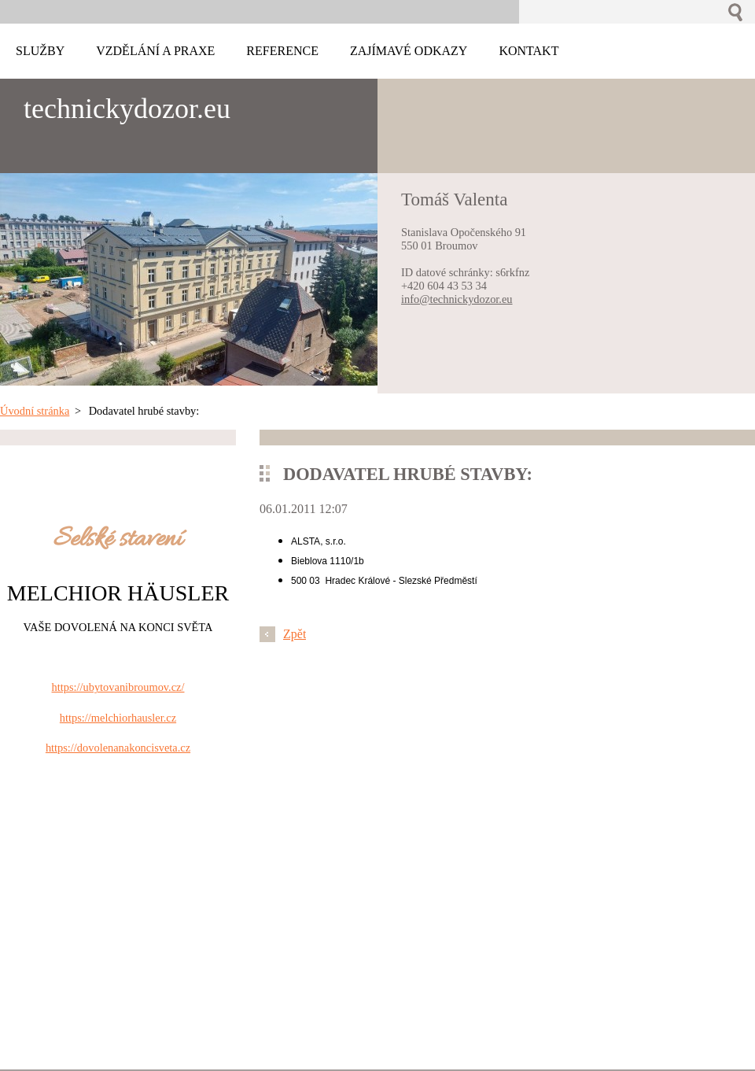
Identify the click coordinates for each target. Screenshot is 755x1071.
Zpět (294, 634)
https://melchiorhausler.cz (118, 717)
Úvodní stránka (34, 410)
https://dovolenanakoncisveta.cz (118, 747)
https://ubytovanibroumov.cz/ (118, 687)
